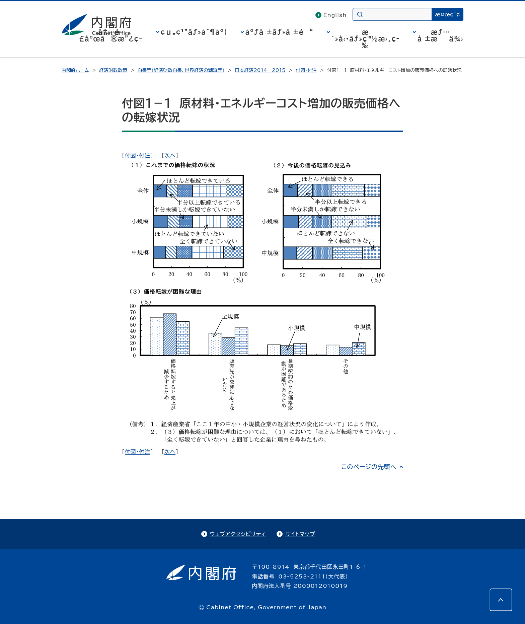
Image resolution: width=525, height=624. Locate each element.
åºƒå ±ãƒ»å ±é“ (279, 31)
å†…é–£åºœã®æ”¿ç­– (111, 35)
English (335, 15)
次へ (169, 155)
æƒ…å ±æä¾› (440, 35)
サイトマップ (300, 534)
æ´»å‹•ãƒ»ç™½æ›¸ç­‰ (365, 38)
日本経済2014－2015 (260, 70)
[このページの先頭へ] (501, 600)
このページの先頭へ (368, 467)
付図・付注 (306, 70)
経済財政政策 (113, 70)
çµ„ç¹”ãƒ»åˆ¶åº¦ (194, 31)
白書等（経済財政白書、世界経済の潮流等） (180, 70)
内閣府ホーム (75, 70)
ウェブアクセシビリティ (238, 534)
